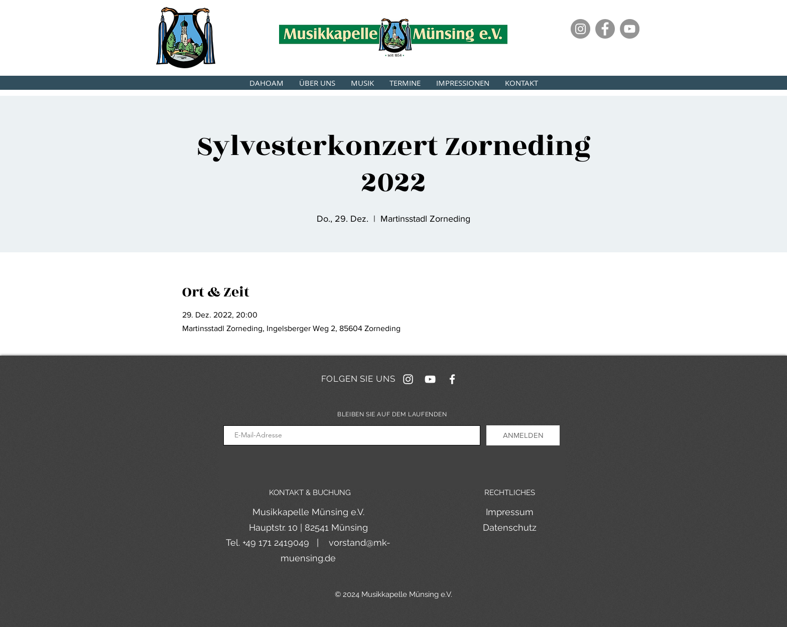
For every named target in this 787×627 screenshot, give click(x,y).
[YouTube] (629, 29)
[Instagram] (580, 29)
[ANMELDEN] (523, 435)
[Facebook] (605, 29)
